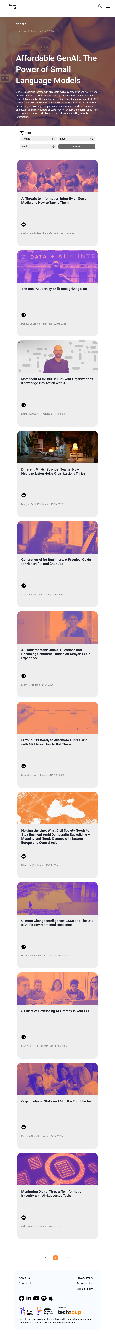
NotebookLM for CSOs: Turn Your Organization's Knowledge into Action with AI (57, 381)
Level (76, 138)
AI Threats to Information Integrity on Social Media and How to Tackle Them (54, 200)
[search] (100, 6)
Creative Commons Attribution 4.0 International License (48, 1322)
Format (38, 138)
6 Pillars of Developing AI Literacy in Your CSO (56, 1011)
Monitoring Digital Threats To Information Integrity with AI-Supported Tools (52, 1194)
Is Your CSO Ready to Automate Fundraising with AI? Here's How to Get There (54, 742)
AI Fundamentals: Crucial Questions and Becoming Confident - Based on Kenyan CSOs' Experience (56, 654)
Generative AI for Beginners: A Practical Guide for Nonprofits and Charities (56, 562)
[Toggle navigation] (107, 6)
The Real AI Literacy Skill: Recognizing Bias (54, 289)
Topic (38, 146)
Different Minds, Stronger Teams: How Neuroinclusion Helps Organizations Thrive (53, 471)
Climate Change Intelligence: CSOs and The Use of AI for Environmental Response (57, 923)
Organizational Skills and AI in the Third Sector (56, 1101)
